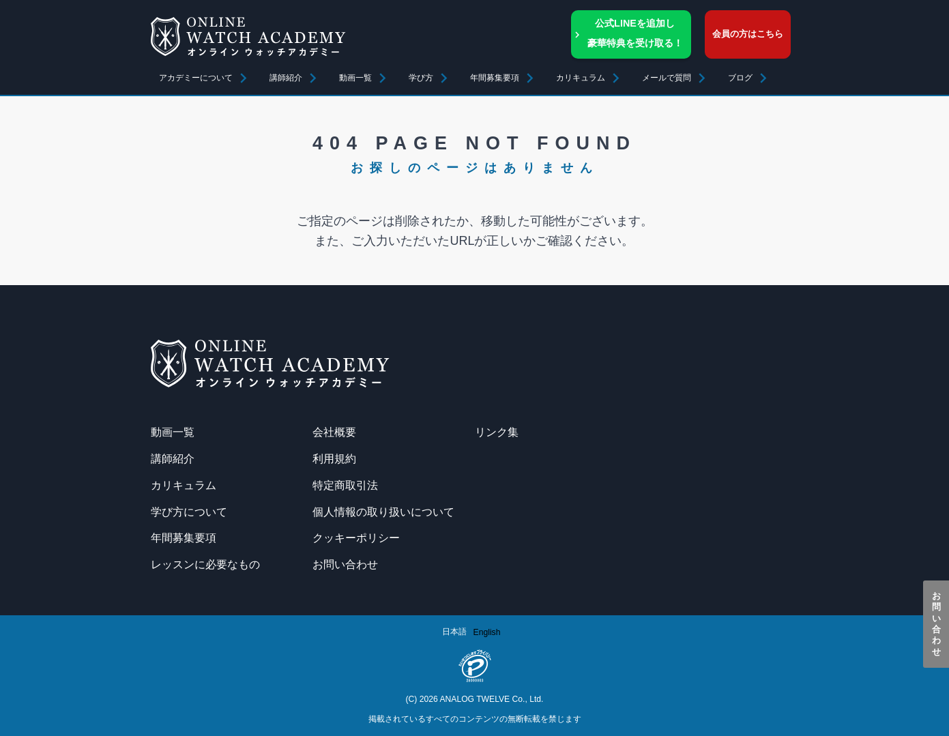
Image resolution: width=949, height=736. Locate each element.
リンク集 (497, 432)
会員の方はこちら (747, 34)
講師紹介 (285, 78)
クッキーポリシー (356, 537)
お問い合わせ (936, 624)
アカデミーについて (196, 78)
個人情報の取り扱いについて (383, 511)
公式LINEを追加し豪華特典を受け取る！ (635, 33)
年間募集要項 (494, 78)
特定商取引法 (345, 485)
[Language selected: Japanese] (475, 632)
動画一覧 (355, 78)
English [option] (487, 632)
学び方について (189, 511)
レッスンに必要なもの (205, 564)
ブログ (740, 78)
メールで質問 (666, 78)
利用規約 (334, 458)
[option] (487, 632)
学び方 (421, 78)
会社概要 (334, 432)
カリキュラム (183, 485)
